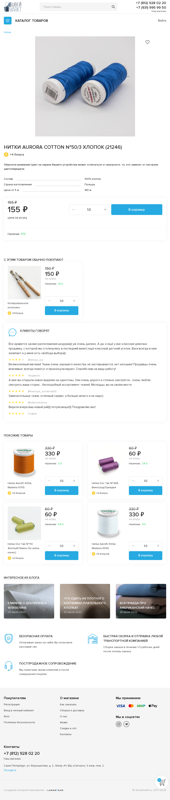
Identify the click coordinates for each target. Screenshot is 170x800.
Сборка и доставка (72, 710)
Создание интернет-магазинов (24, 790)
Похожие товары (18, 435)
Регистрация (12, 704)
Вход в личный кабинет (19, 710)
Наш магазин (159, 11)
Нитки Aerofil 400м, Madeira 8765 (20, 485)
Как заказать (68, 704)
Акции (63, 722)
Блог (7, 716)
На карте (10, 770)
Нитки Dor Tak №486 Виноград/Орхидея (105, 485)
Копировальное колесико (18, 305)
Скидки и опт (68, 728)
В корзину (137, 209)
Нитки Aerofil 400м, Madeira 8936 (104, 546)
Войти (162, 21)
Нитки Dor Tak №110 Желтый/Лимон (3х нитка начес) (23, 548)
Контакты (65, 734)
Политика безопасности (19, 722)
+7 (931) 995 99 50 (151, 7)
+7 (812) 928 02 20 (151, 3)
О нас (63, 716)
